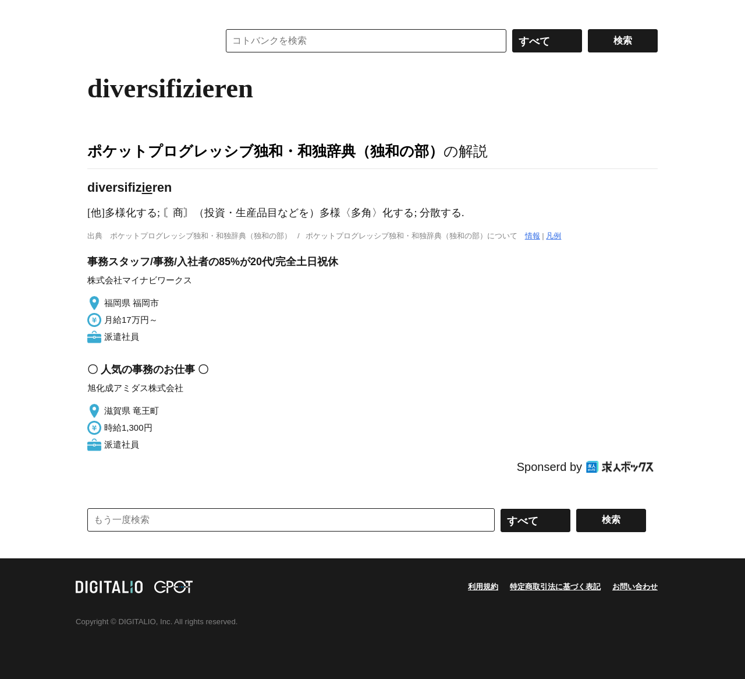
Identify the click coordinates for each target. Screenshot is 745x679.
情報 (532, 235)
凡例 (553, 235)
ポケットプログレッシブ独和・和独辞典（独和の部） (265, 151)
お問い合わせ (635, 586)
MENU (99, 11)
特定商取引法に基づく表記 (555, 586)
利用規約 (483, 586)
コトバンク (145, 40)
